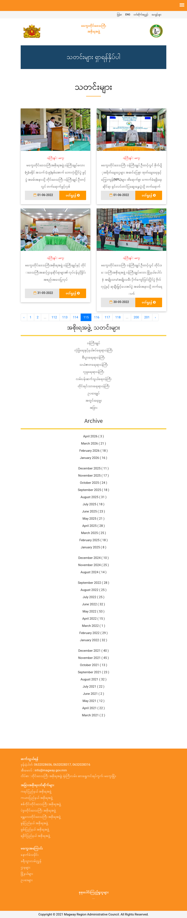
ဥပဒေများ (27, 880)
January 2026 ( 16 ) (93, 458)
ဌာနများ (25, 867)
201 (147, 317)
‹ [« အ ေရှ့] (23, 317)
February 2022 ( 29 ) (93, 633)
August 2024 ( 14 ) (93, 572)
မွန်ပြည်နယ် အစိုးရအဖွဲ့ (34, 823)
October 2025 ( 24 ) (93, 482)
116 (96, 317)
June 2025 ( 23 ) (93, 511)
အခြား (93, 407)
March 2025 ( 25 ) (93, 533)
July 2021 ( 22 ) (93, 686)
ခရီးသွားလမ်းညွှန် (31, 861)
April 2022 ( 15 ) (93, 618)
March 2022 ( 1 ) (93, 625)
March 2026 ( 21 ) (93, 443)
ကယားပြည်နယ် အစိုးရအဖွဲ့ (37, 798)
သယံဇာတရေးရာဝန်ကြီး (93, 364)
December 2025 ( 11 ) (93, 468)
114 (75, 317)
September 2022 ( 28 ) (93, 582)
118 (118, 317)
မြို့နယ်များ (27, 874)
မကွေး (61, 158)
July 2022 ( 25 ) (93, 597)
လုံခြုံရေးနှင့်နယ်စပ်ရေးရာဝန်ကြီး (93, 350)
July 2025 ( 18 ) (93, 504)
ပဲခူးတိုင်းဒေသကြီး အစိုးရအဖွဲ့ (38, 810)
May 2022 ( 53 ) (93, 611)
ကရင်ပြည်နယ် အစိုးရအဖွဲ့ (36, 791)
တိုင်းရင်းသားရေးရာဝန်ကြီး (94, 386)
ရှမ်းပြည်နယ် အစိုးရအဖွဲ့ (35, 829)
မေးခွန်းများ (156, 14)
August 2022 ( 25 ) (93, 590)
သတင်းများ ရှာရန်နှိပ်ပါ (93, 57)
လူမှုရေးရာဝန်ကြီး (93, 371)
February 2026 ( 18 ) (93, 450)
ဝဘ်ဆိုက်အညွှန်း (141, 14)
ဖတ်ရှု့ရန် (73, 195)
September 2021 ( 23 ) (93, 672)
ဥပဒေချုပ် (94, 393)
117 (107, 317)
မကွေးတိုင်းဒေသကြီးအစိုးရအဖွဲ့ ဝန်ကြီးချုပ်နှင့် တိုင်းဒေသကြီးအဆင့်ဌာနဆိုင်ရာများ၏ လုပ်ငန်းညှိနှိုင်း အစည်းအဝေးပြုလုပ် (55, 272)
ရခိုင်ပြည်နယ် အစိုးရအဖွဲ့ (35, 836)
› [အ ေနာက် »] (155, 317)
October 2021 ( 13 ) (93, 665)
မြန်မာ (119, 14)
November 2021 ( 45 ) (93, 658)
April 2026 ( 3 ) (93, 436)
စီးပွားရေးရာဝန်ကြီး (93, 357)
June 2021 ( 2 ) (93, 693)
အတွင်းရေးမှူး (93, 400)
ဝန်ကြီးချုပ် (51, 158)
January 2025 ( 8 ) (93, 547)
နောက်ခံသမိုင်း (29, 855)
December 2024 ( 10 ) (93, 558)
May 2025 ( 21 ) (93, 518)
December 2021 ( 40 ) (93, 650)
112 (54, 317)
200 (136, 317)
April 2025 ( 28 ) (93, 525)
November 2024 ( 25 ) (93, 565)
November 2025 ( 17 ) (93, 475)
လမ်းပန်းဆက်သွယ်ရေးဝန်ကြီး (93, 379)
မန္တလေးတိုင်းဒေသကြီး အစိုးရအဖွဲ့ (41, 817)
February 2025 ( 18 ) (93, 540)
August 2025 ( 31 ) (93, 497)
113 (65, 317)
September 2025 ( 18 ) (93, 490)
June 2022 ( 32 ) (93, 604)
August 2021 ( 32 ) (93, 679)
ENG (127, 14)
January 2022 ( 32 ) (93, 640)
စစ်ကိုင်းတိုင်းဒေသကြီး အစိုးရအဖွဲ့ (41, 804)
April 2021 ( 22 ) (93, 708)
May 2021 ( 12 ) (93, 701)
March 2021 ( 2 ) (93, 715)
